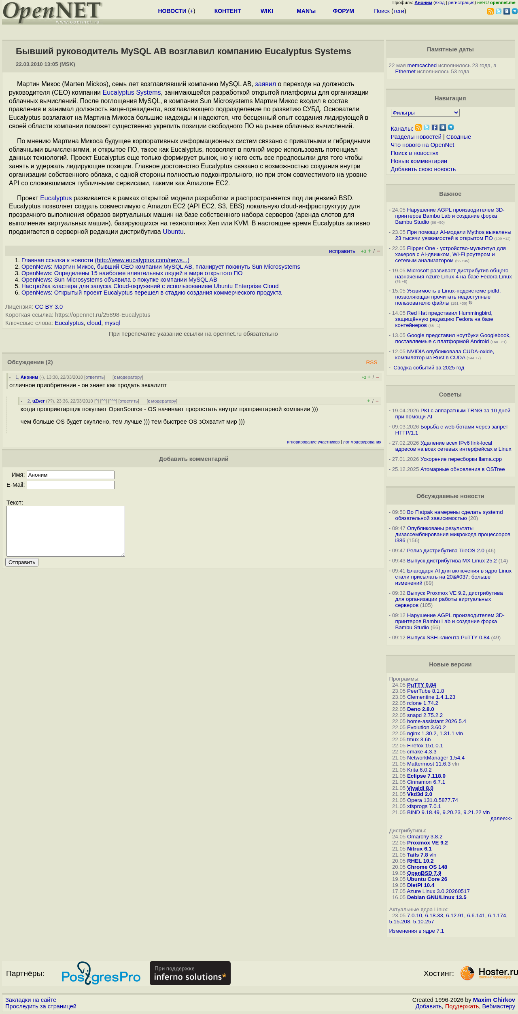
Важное (450, 194)
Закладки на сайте (30, 1000)
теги (398, 11)
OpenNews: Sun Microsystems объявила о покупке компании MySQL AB (119, 279)
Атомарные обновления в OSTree (462, 469)
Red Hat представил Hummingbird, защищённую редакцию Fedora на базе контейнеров (444, 319)
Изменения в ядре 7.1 (416, 931)
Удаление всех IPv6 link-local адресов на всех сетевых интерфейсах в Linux (453, 446)
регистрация (461, 2)
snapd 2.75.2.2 (425, 715)
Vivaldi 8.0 (420, 788)
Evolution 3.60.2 (426, 727)
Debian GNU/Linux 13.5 (437, 897)
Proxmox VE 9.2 (427, 843)
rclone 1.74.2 (422, 703)
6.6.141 (476, 915)
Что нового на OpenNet (422, 145)
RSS (371, 362)
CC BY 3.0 (49, 306)
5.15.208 (399, 922)
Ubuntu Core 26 (427, 879)
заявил (265, 84)
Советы (450, 394)
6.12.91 (455, 915)
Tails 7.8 (417, 855)
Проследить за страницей (40, 1006)
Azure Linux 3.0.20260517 (438, 891)
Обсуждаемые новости (450, 496)
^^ (104, 401)
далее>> (501, 818)
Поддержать (462, 1006)
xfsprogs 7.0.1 (424, 806)
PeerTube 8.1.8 (425, 691)
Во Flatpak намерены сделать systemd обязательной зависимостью (449, 515)
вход (440, 2)
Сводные (458, 137)
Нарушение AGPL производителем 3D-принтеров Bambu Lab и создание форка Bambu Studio (450, 216)
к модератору (128, 377)
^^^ (112, 401)
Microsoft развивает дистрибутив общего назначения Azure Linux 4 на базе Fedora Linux (453, 273)
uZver (38, 401)
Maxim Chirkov (494, 1000)
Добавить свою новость (423, 169)
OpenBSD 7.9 (424, 873)
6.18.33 (434, 915)
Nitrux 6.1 (419, 849)
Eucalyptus (56, 198)
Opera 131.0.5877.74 (432, 800)
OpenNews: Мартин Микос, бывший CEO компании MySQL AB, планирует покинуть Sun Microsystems (160, 266)
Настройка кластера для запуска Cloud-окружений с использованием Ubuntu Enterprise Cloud (149, 286)
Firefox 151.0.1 (425, 745)
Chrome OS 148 (427, 867)
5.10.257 (423, 922)
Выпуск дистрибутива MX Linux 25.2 (452, 561)
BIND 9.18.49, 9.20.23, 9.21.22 (444, 812)
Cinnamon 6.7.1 (426, 782)
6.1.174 (497, 915)
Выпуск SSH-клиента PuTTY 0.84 (448, 637)
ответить (94, 377)
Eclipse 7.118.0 (426, 776)
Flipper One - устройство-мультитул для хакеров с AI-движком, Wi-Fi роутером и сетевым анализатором (450, 254)
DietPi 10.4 (420, 885)
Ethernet (405, 71)
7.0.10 (414, 915)
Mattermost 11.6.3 (428, 764)
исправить (342, 251)
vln (459, 733)
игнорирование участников (313, 442)
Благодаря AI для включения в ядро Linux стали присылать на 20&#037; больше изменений (453, 577)
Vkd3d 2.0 (419, 794)
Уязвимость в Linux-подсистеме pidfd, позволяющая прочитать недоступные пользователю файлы (448, 297)
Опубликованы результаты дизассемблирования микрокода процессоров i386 (453, 534)
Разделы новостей (416, 137)
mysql (112, 323)
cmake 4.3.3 (422, 752)
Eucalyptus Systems (131, 92)
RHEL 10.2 (420, 861)
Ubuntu (173, 231)
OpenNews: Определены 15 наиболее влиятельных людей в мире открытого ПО (131, 273)
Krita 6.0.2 (419, 770)
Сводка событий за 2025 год (428, 368)
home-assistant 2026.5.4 (436, 721)
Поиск (382, 11)
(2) (49, 362)
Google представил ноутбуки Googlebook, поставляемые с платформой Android (453, 338)
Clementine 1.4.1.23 (431, 697)
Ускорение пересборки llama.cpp (461, 459)
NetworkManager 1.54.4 (436, 758)
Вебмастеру (498, 1006)
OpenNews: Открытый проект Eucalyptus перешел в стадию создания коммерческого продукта (151, 292)
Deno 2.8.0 (420, 709)
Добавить (429, 1006)
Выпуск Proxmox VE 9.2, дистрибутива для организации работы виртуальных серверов (449, 599)
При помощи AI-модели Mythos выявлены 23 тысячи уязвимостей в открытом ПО (453, 235)
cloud (94, 323)
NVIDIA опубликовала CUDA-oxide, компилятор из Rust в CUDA (445, 354)
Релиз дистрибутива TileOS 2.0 (445, 550)
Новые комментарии (419, 161)
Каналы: (402, 128)
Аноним (29, 377)
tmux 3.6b (419, 739)
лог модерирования (362, 442)
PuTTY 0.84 (421, 685)
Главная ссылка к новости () (105, 260)
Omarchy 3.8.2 (424, 837)
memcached (422, 65)
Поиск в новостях (415, 153)
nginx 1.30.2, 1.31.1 (430, 733)
